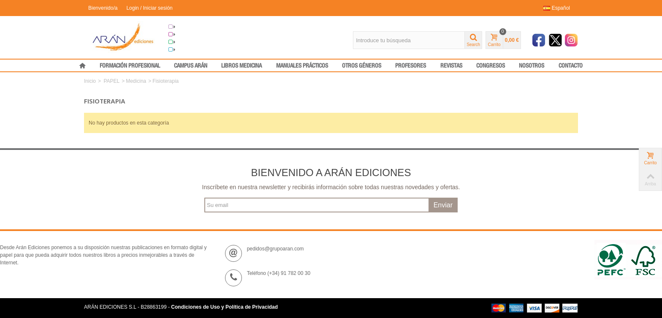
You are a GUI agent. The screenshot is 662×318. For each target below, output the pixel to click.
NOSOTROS (531, 66)
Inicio (90, 81)
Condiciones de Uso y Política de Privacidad (224, 307)
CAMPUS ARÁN (190, 66)
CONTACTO (571, 66)
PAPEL (111, 81)
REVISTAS (451, 66)
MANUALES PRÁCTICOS (302, 66)
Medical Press (188, 50)
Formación (184, 42)
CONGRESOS (490, 66)
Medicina (136, 81)
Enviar (443, 205)
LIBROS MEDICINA (241, 66)
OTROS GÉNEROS (361, 66)
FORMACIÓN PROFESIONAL (130, 66)
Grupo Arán (185, 27)
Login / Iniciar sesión (149, 8)
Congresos (184, 35)
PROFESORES (410, 66)
